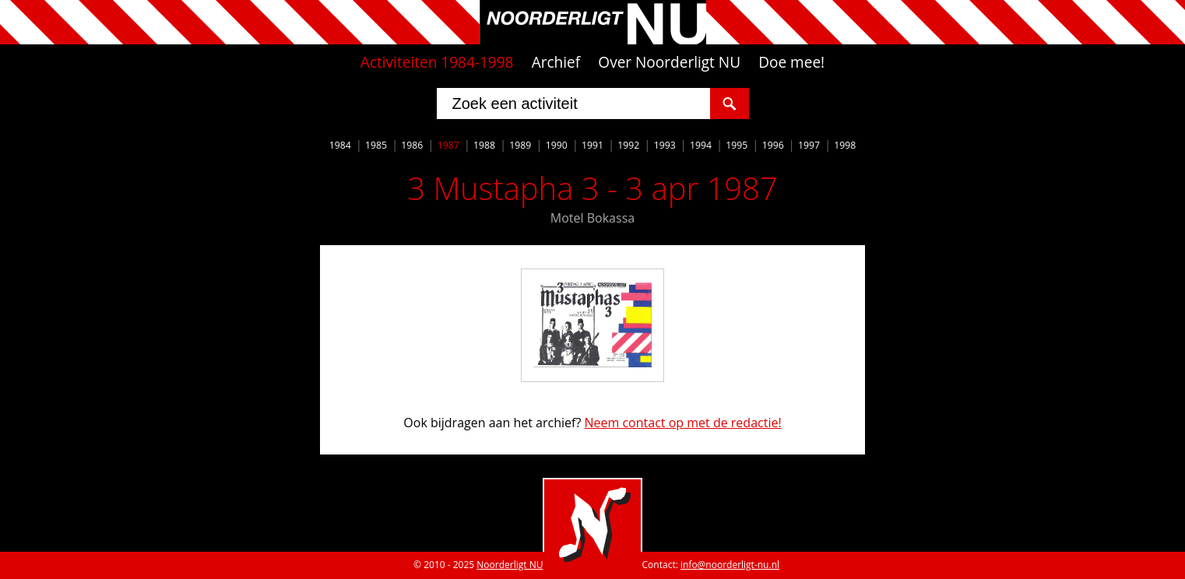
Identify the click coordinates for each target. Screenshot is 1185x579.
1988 (484, 145)
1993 (665, 145)
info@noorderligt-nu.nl (729, 564)
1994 (701, 145)
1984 (340, 145)
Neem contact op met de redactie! (682, 422)
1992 (628, 145)
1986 (412, 145)
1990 (557, 145)
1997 (809, 145)
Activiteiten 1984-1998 (437, 62)
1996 (773, 145)
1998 (845, 145)
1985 (376, 145)
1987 (448, 145)
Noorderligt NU (509, 564)
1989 (520, 145)
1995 (736, 145)
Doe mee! (791, 62)
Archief (556, 62)
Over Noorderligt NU (669, 62)
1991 (592, 145)
